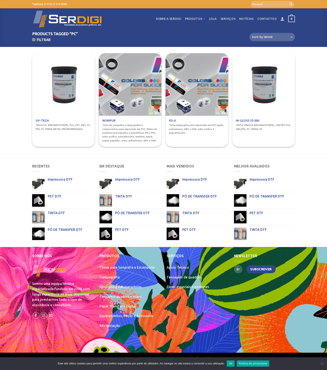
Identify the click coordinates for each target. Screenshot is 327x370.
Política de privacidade (253, 363)
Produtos (195, 19)
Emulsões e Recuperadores (120, 287)
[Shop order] (272, 37)
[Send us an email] (51, 315)
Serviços (227, 18)
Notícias (246, 18)
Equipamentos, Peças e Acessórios (126, 316)
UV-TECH (42, 120)
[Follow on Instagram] (43, 315)
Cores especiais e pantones (188, 287)
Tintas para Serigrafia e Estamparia (127, 267)
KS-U (172, 120)
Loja (213, 18)
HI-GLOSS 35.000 (247, 120)
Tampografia (109, 277)
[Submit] (291, 4)
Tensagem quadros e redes (120, 296)
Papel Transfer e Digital (117, 306)
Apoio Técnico (178, 267)
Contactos (267, 18)
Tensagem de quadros (184, 277)
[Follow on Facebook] (36, 315)
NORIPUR (109, 120)
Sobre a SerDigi (168, 18)
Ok (230, 363)
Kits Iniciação (109, 325)
